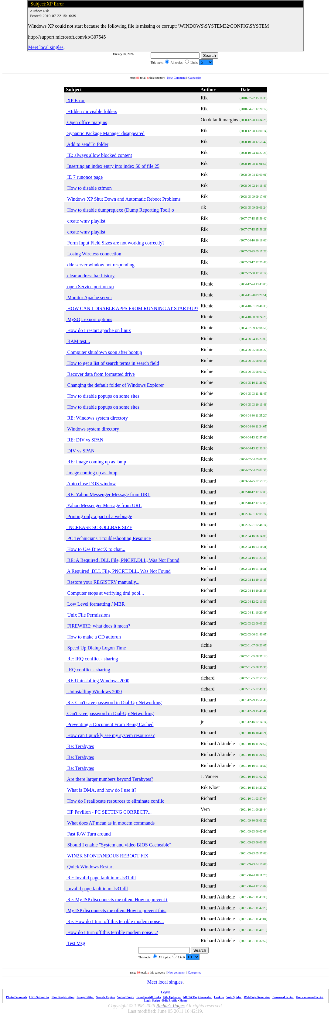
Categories (194, 77)
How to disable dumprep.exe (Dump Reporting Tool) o (120, 210)
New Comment (176, 77)
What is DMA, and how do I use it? (101, 790)
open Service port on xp (90, 286)
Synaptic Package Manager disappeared (105, 133)
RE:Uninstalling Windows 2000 (97, 680)
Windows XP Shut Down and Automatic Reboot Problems (123, 199)
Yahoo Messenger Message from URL (104, 505)
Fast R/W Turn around (88, 833)
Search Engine (105, 997)
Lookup (219, 997)
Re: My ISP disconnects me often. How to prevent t (117, 899)
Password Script (283, 997)
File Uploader (172, 997)
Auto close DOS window (91, 483)
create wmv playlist (85, 220)
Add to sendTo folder (87, 144)
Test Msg (75, 943)
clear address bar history (90, 275)
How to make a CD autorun (93, 636)
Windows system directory (92, 428)
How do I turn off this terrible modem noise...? (112, 932)
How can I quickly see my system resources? (110, 735)
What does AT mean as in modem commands (110, 822)
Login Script (152, 1000)
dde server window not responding (100, 264)
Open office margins (86, 122)
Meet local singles (45, 47)
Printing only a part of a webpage (99, 516)
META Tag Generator (197, 997)
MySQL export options (89, 319)
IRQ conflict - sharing (88, 669)
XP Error (75, 100)
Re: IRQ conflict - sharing (92, 658)
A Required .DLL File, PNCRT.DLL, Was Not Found (118, 571)
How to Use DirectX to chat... (95, 549)
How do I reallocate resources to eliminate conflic (115, 801)
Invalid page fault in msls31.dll (97, 888)
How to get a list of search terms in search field (112, 363)
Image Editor (85, 997)
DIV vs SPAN (80, 450)
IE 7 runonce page (84, 177)
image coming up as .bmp (92, 472)
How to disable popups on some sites (102, 396)
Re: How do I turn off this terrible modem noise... (115, 921)
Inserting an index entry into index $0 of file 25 (112, 166)
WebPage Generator (257, 997)
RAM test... (78, 341)
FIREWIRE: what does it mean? (98, 625)
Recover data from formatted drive (100, 374)
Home (183, 1000)
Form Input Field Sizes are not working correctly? (115, 242)
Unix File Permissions (88, 615)
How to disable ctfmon (89, 188)
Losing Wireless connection (93, 253)
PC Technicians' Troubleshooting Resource (108, 538)
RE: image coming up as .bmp (96, 461)
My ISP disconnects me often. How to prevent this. (116, 910)
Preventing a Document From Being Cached (110, 724)
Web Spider (233, 997)
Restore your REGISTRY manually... (102, 582)
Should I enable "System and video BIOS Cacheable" (118, 844)
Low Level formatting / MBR (95, 604)
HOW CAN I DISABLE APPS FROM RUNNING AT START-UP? (132, 308)
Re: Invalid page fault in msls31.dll (101, 877)
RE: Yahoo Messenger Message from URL (108, 494)
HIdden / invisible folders (91, 111)
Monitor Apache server (89, 297)
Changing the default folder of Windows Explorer (115, 385)
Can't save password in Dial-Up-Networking (110, 713)
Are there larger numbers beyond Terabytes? (109, 779)
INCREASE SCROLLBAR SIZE (99, 527)
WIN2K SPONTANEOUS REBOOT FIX (107, 855)
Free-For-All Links (148, 997)
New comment (176, 972)
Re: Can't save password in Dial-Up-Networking (114, 702)
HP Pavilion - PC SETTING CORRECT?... (109, 812)
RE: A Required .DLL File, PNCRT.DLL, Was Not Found (122, 560)
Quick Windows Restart (90, 866)
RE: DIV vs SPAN (85, 439)
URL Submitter (39, 997)
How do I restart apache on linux (98, 330)
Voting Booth (125, 997)
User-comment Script (309, 997)
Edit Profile (169, 1000)
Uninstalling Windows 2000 (94, 691)
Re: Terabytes (80, 746)
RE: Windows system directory (97, 417)
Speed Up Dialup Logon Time (96, 647)
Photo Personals (16, 997)
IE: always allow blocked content (99, 155)
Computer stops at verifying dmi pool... (105, 593)
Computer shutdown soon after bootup (104, 352)
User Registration (63, 997)
